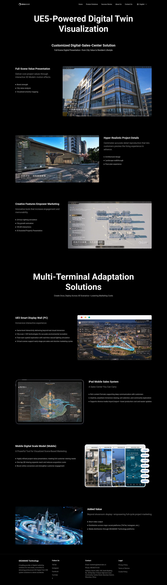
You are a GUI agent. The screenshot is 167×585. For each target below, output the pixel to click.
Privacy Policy (123, 565)
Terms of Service (124, 568)
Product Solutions (92, 4)
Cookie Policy (122, 572)
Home (81, 4)
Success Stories (106, 4)
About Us (118, 4)
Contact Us (128, 4)
